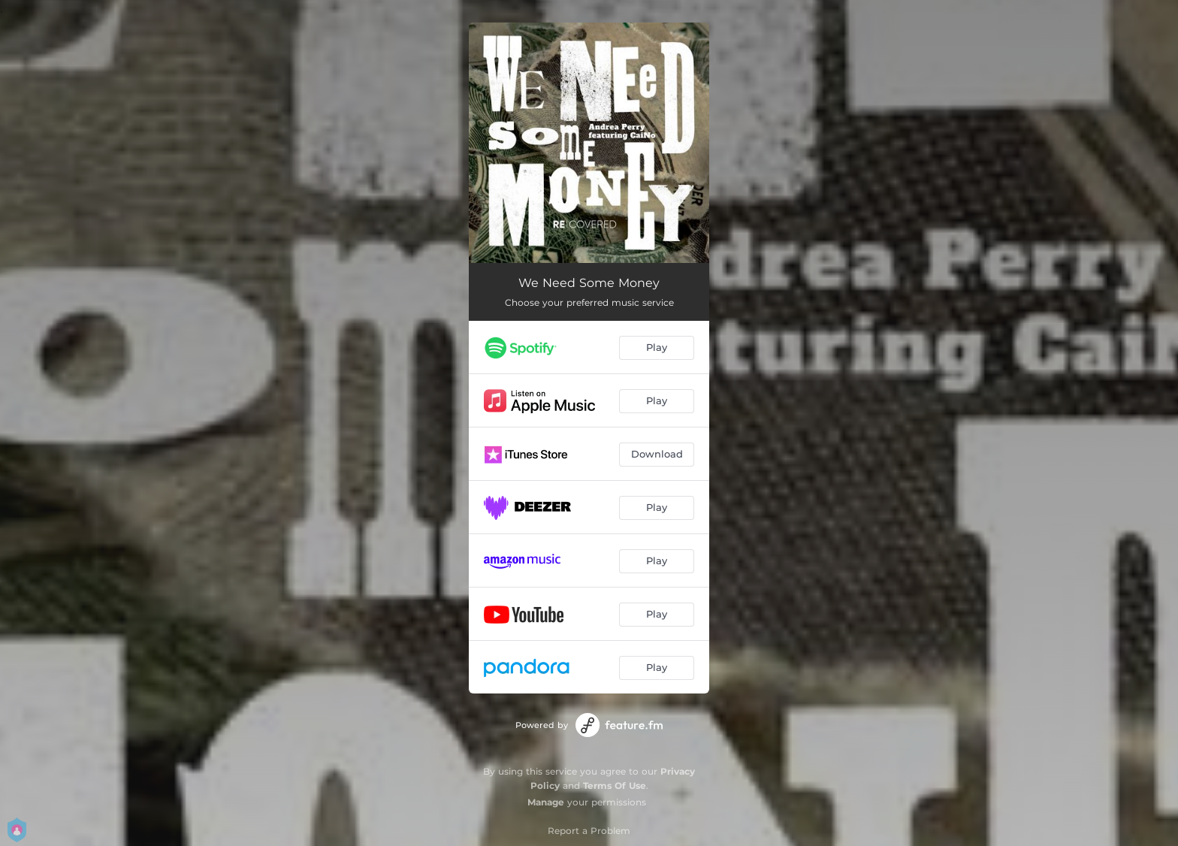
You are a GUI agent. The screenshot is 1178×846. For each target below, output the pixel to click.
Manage (545, 802)
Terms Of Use (614, 785)
